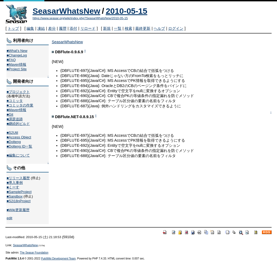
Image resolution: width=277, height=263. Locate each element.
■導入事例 (14, 183)
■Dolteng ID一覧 (19, 146)
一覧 (117, 28)
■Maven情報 (16, 64)
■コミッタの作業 (19, 105)
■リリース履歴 (18, 178)
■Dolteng (13, 142)
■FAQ (11, 60)
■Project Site (16, 69)
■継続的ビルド (18, 124)
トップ (13, 28)
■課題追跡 (14, 119)
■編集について (18, 155)
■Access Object (18, 137)
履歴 (63, 28)
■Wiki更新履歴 (17, 210)
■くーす (12, 187)
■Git (9, 114)
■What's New (16, 51)
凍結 (41, 28)
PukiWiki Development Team (58, 258)
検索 (128, 28)
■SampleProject (18, 192)
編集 (30, 28)
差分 (52, 28)
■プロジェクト (18, 92)
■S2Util (12, 133)
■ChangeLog (16, 55)
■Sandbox (14, 196)
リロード (87, 28)
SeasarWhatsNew (66, 10)
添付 (73, 28)
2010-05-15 (126, 10)
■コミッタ (14, 101)
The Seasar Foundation (34, 252)
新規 (107, 28)
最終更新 (142, 28)
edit (9, 218)
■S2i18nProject (18, 201)
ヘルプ (159, 28)
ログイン (175, 28)
